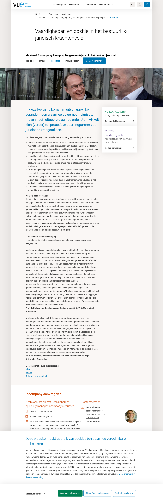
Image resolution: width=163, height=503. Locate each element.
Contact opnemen (96, 61)
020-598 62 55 (45, 411)
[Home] (36, 14)
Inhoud (29, 372)
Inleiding (29, 369)
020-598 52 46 (92, 417)
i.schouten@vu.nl (94, 421)
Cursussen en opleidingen (60, 14)
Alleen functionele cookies (96, 494)
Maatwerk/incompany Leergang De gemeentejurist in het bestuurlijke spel (71, 17)
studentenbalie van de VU (68, 428)
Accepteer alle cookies (66, 494)
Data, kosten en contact (36, 376)
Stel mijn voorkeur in (124, 494)
